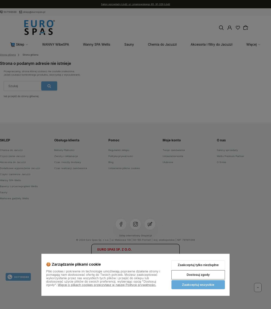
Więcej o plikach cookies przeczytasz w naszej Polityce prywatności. (107, 285)
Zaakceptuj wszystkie (198, 285)
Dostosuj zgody (198, 275)
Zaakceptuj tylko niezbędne (198, 265)
